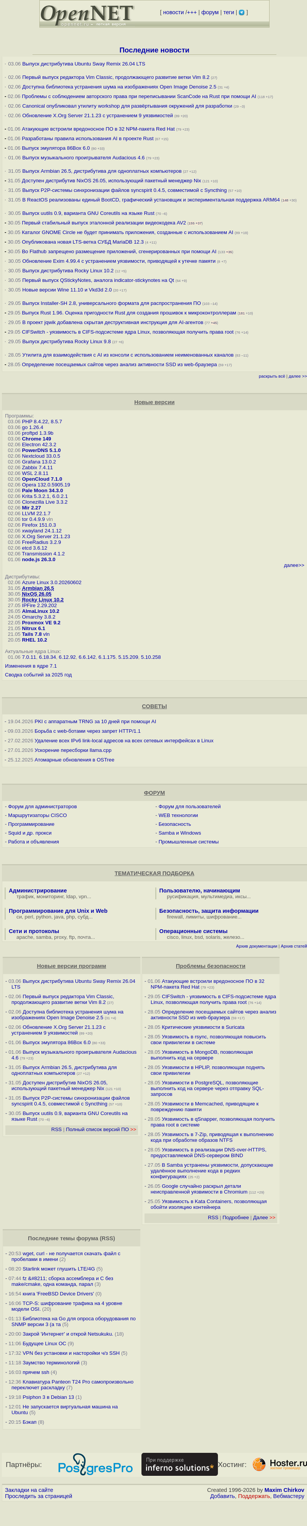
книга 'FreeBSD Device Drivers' (58, 1294)
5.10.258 (151, 657)
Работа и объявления (33, 842)
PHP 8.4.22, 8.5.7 (42, 421)
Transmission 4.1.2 (43, 554)
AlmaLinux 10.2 (40, 611)
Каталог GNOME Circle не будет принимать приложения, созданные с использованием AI (127, 232)
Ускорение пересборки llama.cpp (73, 750)
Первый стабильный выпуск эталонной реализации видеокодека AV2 (104, 223)
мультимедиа (216, 896)
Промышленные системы (189, 842)
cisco (173, 937)
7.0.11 (29, 657)
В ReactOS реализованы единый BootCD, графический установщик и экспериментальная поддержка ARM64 (151, 200)
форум (210, 12)
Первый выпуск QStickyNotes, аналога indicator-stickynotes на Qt (98, 280)
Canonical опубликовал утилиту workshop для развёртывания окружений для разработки (127, 106)
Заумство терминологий (51, 1363)
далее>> (294, 565)
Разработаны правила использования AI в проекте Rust (87, 138)
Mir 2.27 (31, 508)
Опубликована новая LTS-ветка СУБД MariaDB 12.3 (83, 242)
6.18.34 (47, 657)
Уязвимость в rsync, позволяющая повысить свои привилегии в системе (208, 1039)
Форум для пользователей (190, 806)
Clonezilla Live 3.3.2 (44, 502)
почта (84, 937)
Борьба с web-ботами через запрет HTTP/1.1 (88, 731)
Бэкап (29, 1422)
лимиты (194, 917)
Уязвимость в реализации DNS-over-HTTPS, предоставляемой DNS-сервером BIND (208, 1152)
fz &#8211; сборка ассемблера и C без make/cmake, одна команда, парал (62, 1281)
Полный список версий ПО (101, 1129)
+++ (192, 12)
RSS (56, 1129)
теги (228, 12)
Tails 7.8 (32, 634)
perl (29, 917)
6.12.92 (67, 657)
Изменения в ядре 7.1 (31, 666)
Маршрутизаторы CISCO (37, 815)
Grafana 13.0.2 (39, 462)
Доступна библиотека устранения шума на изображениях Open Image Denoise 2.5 (119, 87)
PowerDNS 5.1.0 (41, 450)
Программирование (31, 824)
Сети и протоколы (34, 931)
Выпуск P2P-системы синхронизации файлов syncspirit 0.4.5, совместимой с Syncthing (124, 190)
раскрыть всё (272, 376)
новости (173, 12)
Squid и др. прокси (30, 833)
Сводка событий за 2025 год (38, 675)
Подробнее (236, 1217)
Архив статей (294, 946)
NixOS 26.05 (36, 594)
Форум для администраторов (42, 806)
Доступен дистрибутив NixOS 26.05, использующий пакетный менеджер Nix (112, 180)
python (43, 917)
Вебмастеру (288, 1496)
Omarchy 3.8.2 (38, 617)
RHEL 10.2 (34, 640)
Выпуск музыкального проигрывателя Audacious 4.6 (83, 157)
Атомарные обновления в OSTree (74, 760)
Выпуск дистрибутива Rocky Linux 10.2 (68, 270)
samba (43, 937)
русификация (182, 896)
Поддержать (254, 1496)
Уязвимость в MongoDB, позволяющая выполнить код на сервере (202, 1055)
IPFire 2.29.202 (39, 605)
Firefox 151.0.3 (39, 525)
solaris (213, 937)
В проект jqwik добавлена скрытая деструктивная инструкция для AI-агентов (112, 322)
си (19, 917)
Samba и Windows (180, 833)
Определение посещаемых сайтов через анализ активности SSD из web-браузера (119, 364)
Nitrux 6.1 (33, 628)
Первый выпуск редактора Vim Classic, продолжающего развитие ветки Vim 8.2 (116, 77)
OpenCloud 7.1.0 (42, 479)
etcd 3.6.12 (34, 548)
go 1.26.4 (32, 427)
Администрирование (38, 890)
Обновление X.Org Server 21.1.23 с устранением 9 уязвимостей (98, 115)
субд (83, 917)
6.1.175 (107, 657)
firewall (175, 917)
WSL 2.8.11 (35, 473)
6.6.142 (87, 657)
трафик (25, 896)
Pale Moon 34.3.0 (42, 490)
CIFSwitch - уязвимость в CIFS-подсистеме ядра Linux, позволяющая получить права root (128, 332)
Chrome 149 (36, 439)
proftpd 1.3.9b (37, 433)
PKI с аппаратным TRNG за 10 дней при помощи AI (95, 721)
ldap (71, 896)
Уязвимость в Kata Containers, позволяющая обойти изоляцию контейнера (209, 1204)
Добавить (222, 1496)
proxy (60, 937)
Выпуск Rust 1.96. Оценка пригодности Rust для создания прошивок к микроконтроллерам (129, 313)
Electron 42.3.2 (39, 444)
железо (231, 937)
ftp (72, 937)
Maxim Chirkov (284, 1490)
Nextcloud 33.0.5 (41, 456)
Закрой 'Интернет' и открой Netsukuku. (68, 1334)
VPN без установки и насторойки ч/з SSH (71, 1353)
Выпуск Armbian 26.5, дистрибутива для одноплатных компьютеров (102, 171)
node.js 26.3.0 (38, 559)
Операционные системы (193, 931)
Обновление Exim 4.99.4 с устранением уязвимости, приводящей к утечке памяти (119, 261)
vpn (83, 896)
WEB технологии (178, 815)
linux (186, 937)
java (58, 917)
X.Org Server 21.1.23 (46, 536)
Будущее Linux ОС (44, 1343)
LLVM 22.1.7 (36, 513)
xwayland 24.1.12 (42, 531)
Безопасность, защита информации (209, 911)
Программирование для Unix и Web (58, 911)
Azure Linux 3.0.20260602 (51, 582)
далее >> (298, 376)
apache (24, 937)
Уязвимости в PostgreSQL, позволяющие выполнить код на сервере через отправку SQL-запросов (207, 1088)
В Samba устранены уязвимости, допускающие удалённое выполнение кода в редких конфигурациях (212, 1170)
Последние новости (154, 50)
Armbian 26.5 (38, 588)
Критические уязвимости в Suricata (203, 1027)
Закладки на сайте (29, 1490)
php (70, 917)
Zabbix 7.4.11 (37, 467)
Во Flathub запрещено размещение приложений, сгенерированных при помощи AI (119, 251)
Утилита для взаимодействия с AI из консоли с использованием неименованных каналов (128, 355)
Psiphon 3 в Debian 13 (48, 1397)
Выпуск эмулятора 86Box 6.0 (56, 148)
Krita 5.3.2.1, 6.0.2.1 (45, 496)
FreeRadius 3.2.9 (41, 542)
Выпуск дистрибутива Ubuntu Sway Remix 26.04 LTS (83, 64)
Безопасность (175, 824)
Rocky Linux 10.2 (42, 600)
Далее (264, 1217)
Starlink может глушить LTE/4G (59, 1269)
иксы (241, 896)
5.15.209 (128, 657)
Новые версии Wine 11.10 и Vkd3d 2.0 (67, 290)
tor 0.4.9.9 (33, 519)
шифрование (221, 917)
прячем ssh (36, 1372)
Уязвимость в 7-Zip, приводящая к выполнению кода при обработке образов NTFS (212, 1137)
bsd (199, 937)
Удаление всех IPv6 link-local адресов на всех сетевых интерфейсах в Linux (124, 740)
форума (87, 1238)
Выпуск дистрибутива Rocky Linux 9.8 (66, 341)
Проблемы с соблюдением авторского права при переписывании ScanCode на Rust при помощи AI (139, 96)
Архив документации (256, 946)
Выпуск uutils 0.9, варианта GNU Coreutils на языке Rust (89, 213)
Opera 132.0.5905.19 (46, 485)
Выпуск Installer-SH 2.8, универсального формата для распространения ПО (111, 303)
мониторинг (50, 896)
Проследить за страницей (38, 1496)
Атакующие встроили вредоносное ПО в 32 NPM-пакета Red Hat (98, 129)
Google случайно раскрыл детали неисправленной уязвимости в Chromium (199, 1189)
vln (46, 634)
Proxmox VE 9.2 (41, 622)
